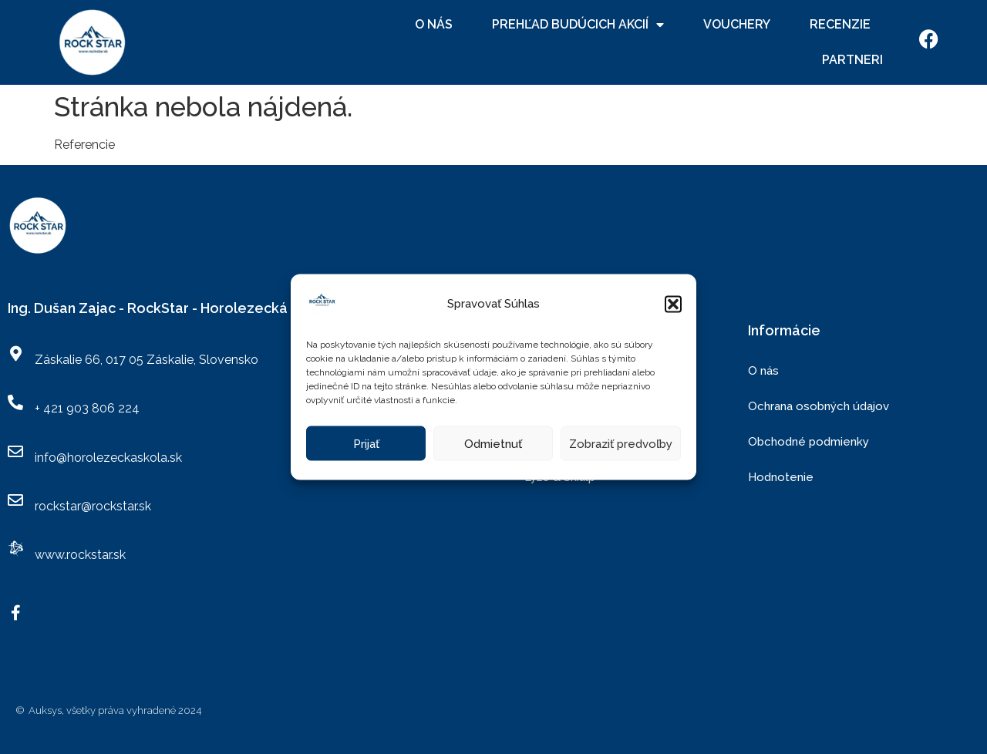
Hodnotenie (781, 477)
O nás (434, 24)
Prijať (366, 443)
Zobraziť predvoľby (620, 443)
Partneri (852, 59)
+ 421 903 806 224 (87, 408)
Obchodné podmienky (808, 442)
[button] (673, 303)
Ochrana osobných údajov (818, 406)
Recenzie (840, 24)
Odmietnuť (493, 443)
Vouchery (736, 24)
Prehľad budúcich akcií (578, 25)
